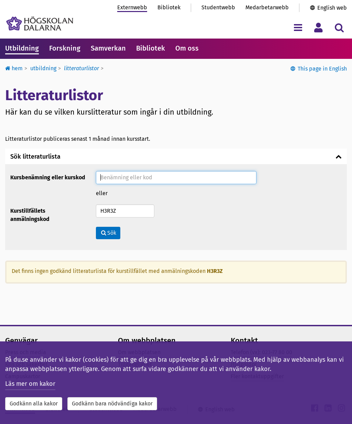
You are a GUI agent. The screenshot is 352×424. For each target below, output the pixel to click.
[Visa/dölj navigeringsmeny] (298, 27)
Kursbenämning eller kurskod (47, 177)
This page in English (322, 68)
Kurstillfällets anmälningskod (30, 215)
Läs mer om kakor (30, 384)
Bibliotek (168, 7)
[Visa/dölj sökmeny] (339, 27)
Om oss (187, 48)
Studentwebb (218, 7)
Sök (108, 233)
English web (332, 7)
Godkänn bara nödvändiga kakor (112, 403)
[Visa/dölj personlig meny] (318, 27)
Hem (14, 68)
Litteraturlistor (81, 68)
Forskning (64, 48)
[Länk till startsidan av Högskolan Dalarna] (40, 23)
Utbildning (22, 48)
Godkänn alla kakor (34, 403)
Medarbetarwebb (267, 7)
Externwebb (132, 7)
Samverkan (108, 48)
